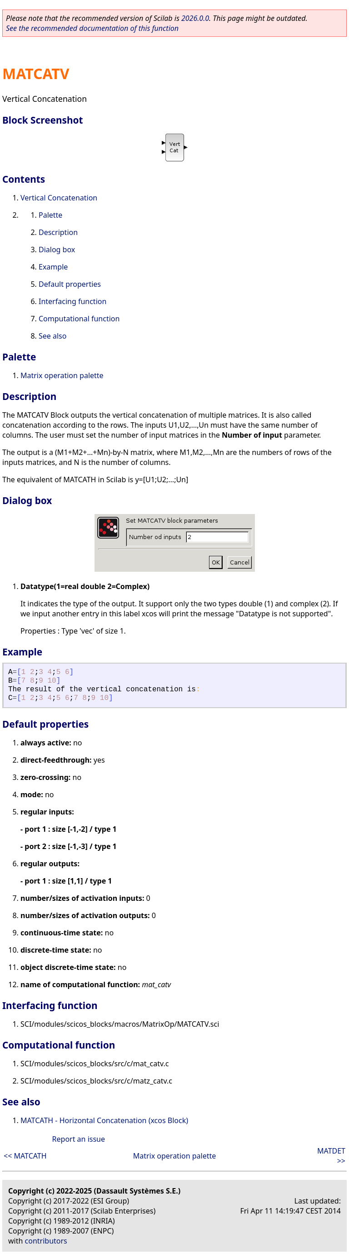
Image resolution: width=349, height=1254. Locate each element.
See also (52, 336)
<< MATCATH (25, 1156)
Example (53, 267)
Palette (50, 215)
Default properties (70, 284)
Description (58, 232)
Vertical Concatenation (58, 198)
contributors (46, 1241)
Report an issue (78, 1139)
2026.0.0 (195, 18)
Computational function (79, 319)
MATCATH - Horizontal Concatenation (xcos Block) (104, 1120)
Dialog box (57, 250)
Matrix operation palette (62, 375)
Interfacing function (72, 301)
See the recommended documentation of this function (92, 28)
